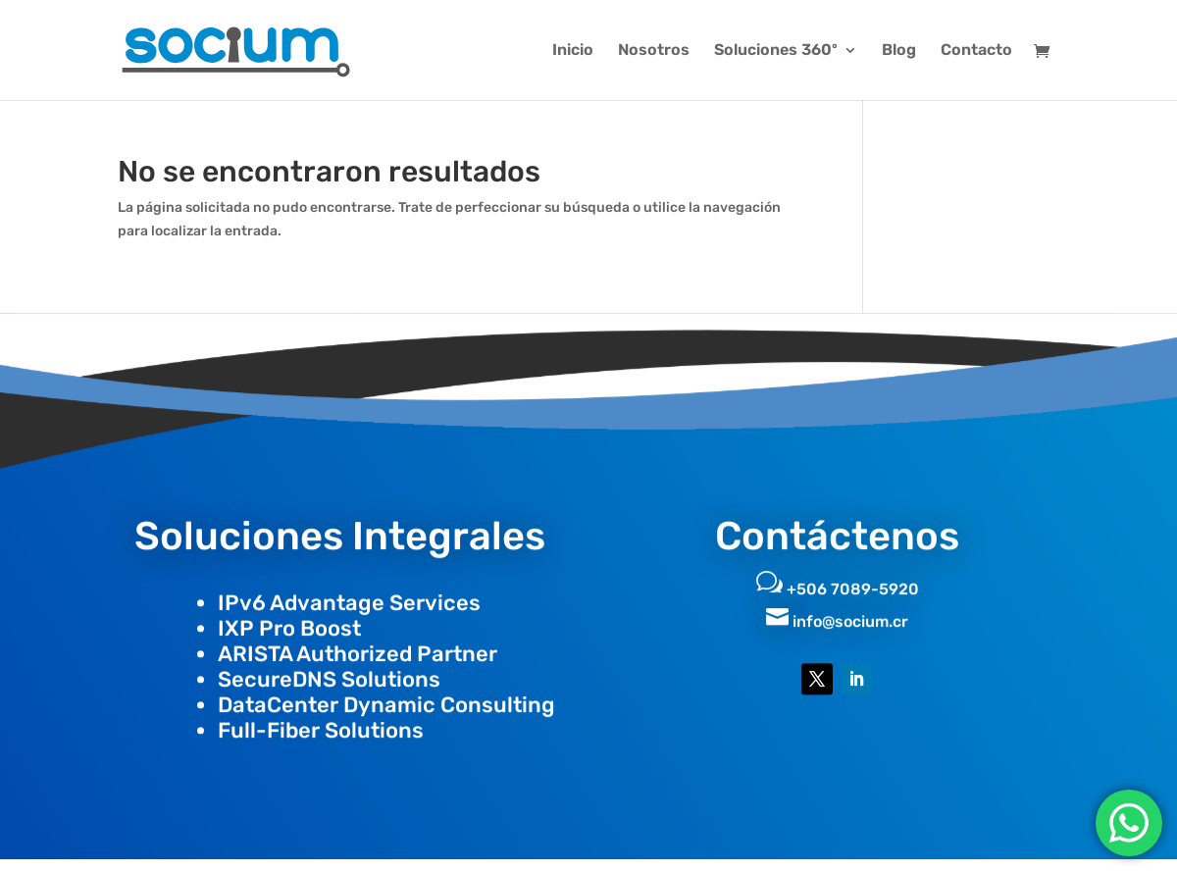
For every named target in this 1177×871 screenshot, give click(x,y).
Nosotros (654, 51)
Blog (899, 51)
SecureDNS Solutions (329, 669)
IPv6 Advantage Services (349, 593)
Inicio (572, 51)
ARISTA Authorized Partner (357, 644)
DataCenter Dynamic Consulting (386, 695)
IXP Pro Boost (289, 618)
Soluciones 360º (776, 51)
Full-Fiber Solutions (321, 720)
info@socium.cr (850, 611)
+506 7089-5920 (853, 579)
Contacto (976, 51)
